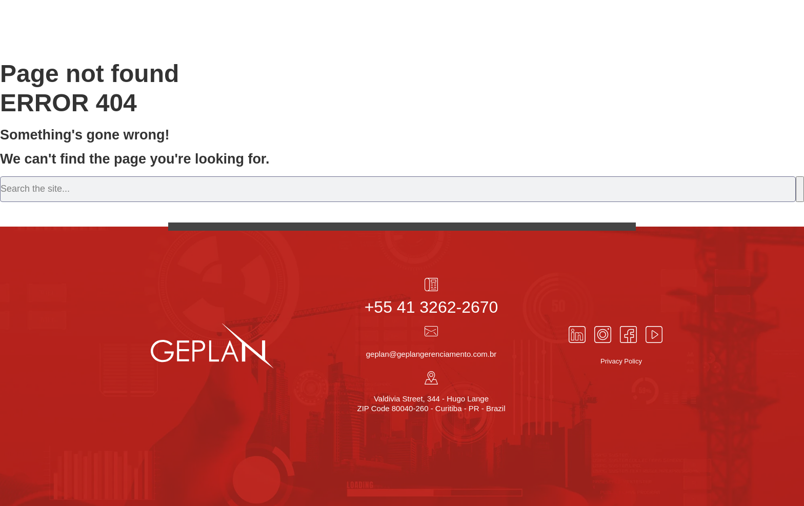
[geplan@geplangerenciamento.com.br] (431, 331)
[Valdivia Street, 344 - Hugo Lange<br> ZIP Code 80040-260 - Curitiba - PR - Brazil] (431, 377)
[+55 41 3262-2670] (431, 284)
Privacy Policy (621, 361)
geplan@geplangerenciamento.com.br (431, 354)
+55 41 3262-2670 (431, 307)
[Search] (800, 189)
